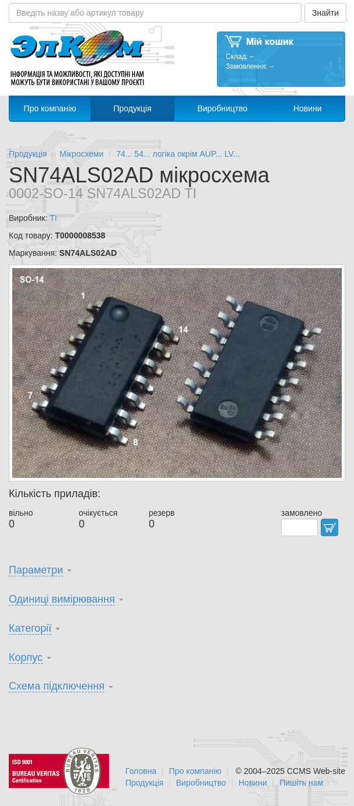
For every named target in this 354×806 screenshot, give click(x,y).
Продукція (132, 108)
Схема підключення (56, 686)
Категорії (30, 628)
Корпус (26, 657)
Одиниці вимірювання (62, 599)
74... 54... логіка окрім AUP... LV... (178, 154)
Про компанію (50, 108)
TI (53, 218)
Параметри (36, 570)
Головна (140, 771)
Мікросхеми (81, 154)
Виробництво (222, 108)
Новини (307, 108)
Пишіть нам (301, 782)
